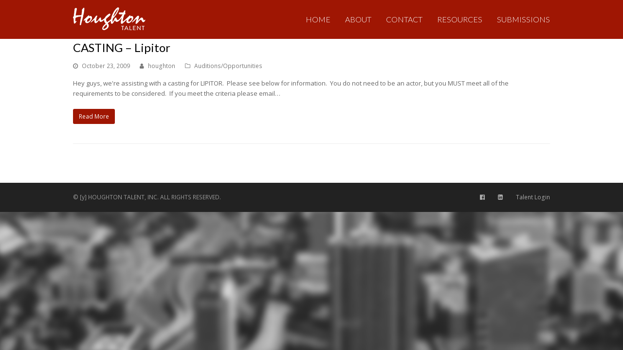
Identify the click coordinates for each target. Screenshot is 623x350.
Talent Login (533, 197)
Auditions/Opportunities (228, 66)
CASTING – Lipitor (121, 47)
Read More (94, 116)
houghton (161, 66)
